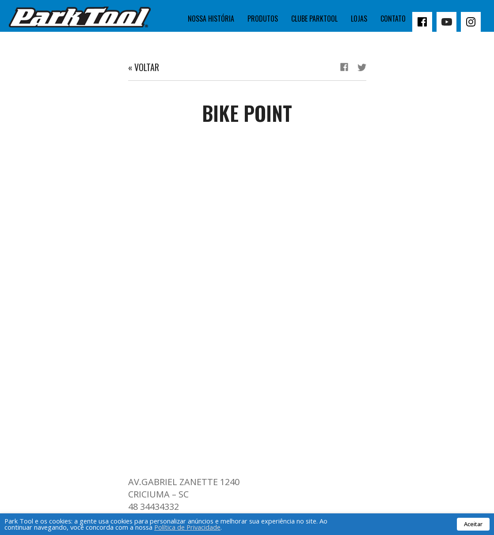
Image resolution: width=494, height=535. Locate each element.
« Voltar (143, 67)
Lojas (359, 18)
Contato (393, 18)
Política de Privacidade (187, 527)
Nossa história (211, 18)
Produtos (262, 18)
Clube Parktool (314, 18)
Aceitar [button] (473, 524)
